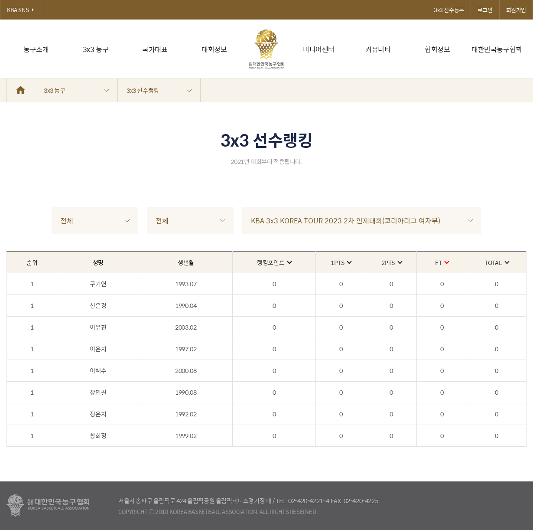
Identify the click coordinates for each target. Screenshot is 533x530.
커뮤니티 (377, 49)
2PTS (391, 262)
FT (441, 262)
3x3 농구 (96, 49)
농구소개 (36, 49)
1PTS (341, 262)
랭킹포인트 (274, 262)
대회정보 (214, 49)
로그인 (485, 9)
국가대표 (154, 49)
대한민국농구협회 (496, 49)
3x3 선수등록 (449, 9)
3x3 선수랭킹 (159, 90)
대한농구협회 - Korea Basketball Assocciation (47, 505)
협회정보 (437, 49)
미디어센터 (319, 49)
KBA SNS (22, 9)
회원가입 (516, 9)
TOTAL (496, 262)
